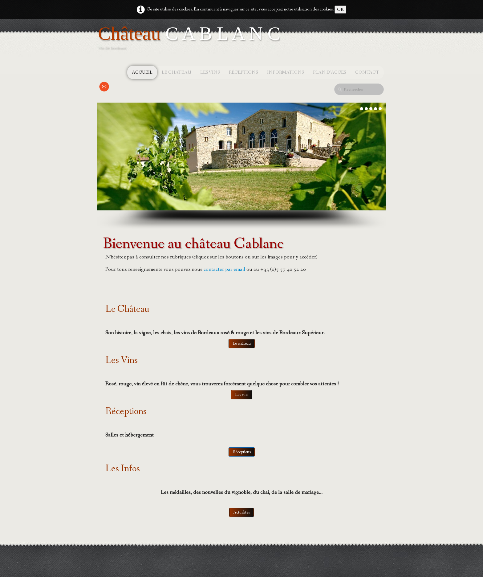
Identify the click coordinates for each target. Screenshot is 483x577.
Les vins (210, 72)
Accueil (142, 72)
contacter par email (224, 269)
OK (340, 9)
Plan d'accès (329, 72)
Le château (176, 72)
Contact (367, 72)
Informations (285, 72)
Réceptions (243, 72)
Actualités (241, 512)
